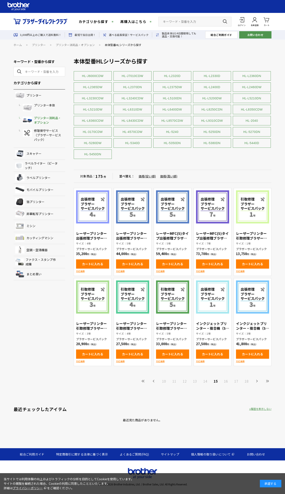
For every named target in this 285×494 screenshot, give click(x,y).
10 (164, 381)
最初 (143, 381)
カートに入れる (92, 264)
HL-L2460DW (251, 87)
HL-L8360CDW (93, 120)
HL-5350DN (172, 143)
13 (195, 381)
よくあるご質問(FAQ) (134, 454)
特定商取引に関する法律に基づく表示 (82, 454)
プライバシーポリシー (28, 488)
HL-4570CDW (132, 132)
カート (267, 21)
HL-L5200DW (212, 98)
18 (246, 381)
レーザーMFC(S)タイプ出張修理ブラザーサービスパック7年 (212, 238)
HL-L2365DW (92, 87)
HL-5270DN (251, 132)
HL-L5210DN (251, 98)
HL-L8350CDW (252, 109)
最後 (267, 381)
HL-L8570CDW (172, 120)
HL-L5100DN (172, 98)
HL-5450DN (92, 154)
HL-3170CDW (93, 132)
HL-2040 (252, 120)
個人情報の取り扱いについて (211, 454)
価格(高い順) (168, 176)
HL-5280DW (92, 143)
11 (174, 381)
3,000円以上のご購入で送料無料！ (40, 34)
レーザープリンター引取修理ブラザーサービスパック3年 (91, 328)
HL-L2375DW (172, 87)
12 (185, 381)
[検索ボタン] (225, 21)
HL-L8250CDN (212, 109)
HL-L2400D (212, 87)
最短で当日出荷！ (85, 34)
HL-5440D (251, 143)
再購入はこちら (133, 21)
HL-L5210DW (92, 109)
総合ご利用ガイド (221, 35)
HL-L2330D (212, 76)
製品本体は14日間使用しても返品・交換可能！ (179, 35)
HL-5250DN (212, 132)
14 (205, 381)
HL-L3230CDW (93, 98)
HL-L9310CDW (212, 120)
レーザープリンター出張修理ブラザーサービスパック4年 (91, 238)
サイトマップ (170, 454)
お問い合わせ (255, 35)
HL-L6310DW (132, 109)
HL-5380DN (212, 143)
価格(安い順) (147, 176)
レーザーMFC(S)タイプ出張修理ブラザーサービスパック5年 (172, 238)
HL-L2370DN (132, 87)
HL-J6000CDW (92, 76)
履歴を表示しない (261, 409)
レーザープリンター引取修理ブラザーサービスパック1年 (251, 238)
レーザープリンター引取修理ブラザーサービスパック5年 (171, 328)
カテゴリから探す (93, 21)
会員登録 (255, 25)
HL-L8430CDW (132, 120)
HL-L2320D (172, 76)
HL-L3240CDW (132, 98)
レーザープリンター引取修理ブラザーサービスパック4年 (131, 328)
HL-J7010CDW (132, 76)
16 (226, 381)
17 (236, 381)
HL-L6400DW (172, 109)
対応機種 (80, 271)
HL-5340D (132, 143)
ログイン (242, 25)
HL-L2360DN (251, 76)
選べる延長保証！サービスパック (129, 34)
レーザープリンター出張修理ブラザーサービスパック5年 (131, 238)
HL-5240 (172, 132)
